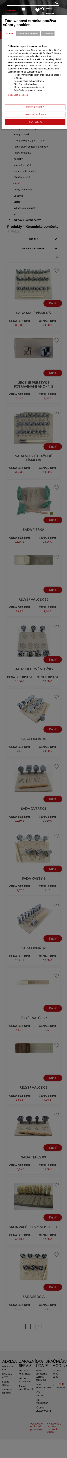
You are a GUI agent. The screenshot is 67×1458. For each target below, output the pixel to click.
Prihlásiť (47, 8)
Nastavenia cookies (28, 33)
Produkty (12, 10)
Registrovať (48, 13)
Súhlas (9, 33)
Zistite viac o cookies (18, 95)
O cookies (48, 33)
